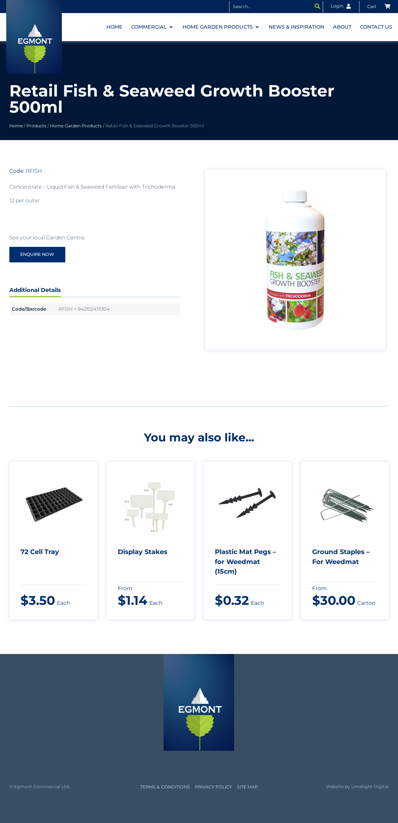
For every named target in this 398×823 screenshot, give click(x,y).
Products (36, 126)
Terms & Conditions (165, 787)
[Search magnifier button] (317, 6)
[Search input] (271, 6)
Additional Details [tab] (35, 290)
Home (16, 126)
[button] (152, 27)
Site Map (247, 787)
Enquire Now (37, 254)
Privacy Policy (213, 787)
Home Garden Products (76, 126)
